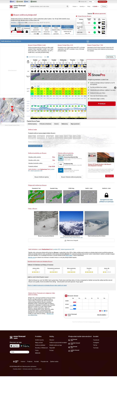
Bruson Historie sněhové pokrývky (71, 177)
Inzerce (23, 361)
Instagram (96, 342)
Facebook (96, 340)
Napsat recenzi (46, 288)
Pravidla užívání (17, 369)
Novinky (82, 6)
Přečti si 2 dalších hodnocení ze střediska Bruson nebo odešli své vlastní (47, 285)
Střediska (13, 22)
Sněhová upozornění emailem (58, 342)
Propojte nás (44, 361)
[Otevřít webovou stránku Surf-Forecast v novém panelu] (13, 2)
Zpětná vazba (54, 361)
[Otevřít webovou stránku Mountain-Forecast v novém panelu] (19, 2)
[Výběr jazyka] (92, 2)
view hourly (111, 57)
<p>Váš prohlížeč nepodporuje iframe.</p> (86, 306)
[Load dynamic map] (0, 123)
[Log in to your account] (104, 6)
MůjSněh (37, 353)
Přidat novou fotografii (71, 240)
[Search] (67, 6)
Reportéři (52, 348)
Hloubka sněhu (56, 29)
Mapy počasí (39, 342)
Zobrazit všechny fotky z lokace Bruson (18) (71, 237)
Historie (36, 33)
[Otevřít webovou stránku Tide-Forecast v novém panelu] (27, 2)
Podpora (29, 361)
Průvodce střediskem (67, 29)
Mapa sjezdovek (56, 32)
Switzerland (21, 22)
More (28, 76)
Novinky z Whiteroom (41, 348)
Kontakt (36, 361)
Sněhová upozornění (36, 28)
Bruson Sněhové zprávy (42, 177)
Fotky (88, 6)
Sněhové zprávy (46, 28)
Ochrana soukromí (27, 369)
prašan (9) (56, 249)
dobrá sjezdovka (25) (36, 170)
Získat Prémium (102, 1)
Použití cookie (38, 369)
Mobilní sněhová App (55, 345)
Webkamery (47, 33)
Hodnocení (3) (67, 31)
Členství (51, 340)
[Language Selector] (19, 352)
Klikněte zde (31, 257)
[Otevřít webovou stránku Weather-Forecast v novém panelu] (33, 2)
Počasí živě (46, 31)
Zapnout (97, 13)
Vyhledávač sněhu (36, 31)
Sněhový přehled (40, 345)
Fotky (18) (67, 33)
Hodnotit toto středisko (34, 288)
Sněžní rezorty (39, 340)
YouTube (95, 348)
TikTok (95, 345)
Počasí (75, 6)
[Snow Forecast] (18, 6)
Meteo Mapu (69, 255)
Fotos (37, 350)
